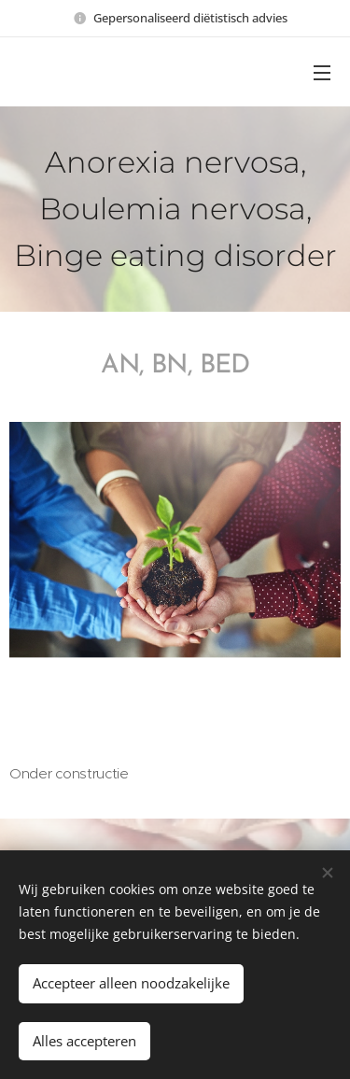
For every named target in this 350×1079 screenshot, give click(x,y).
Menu (322, 73)
